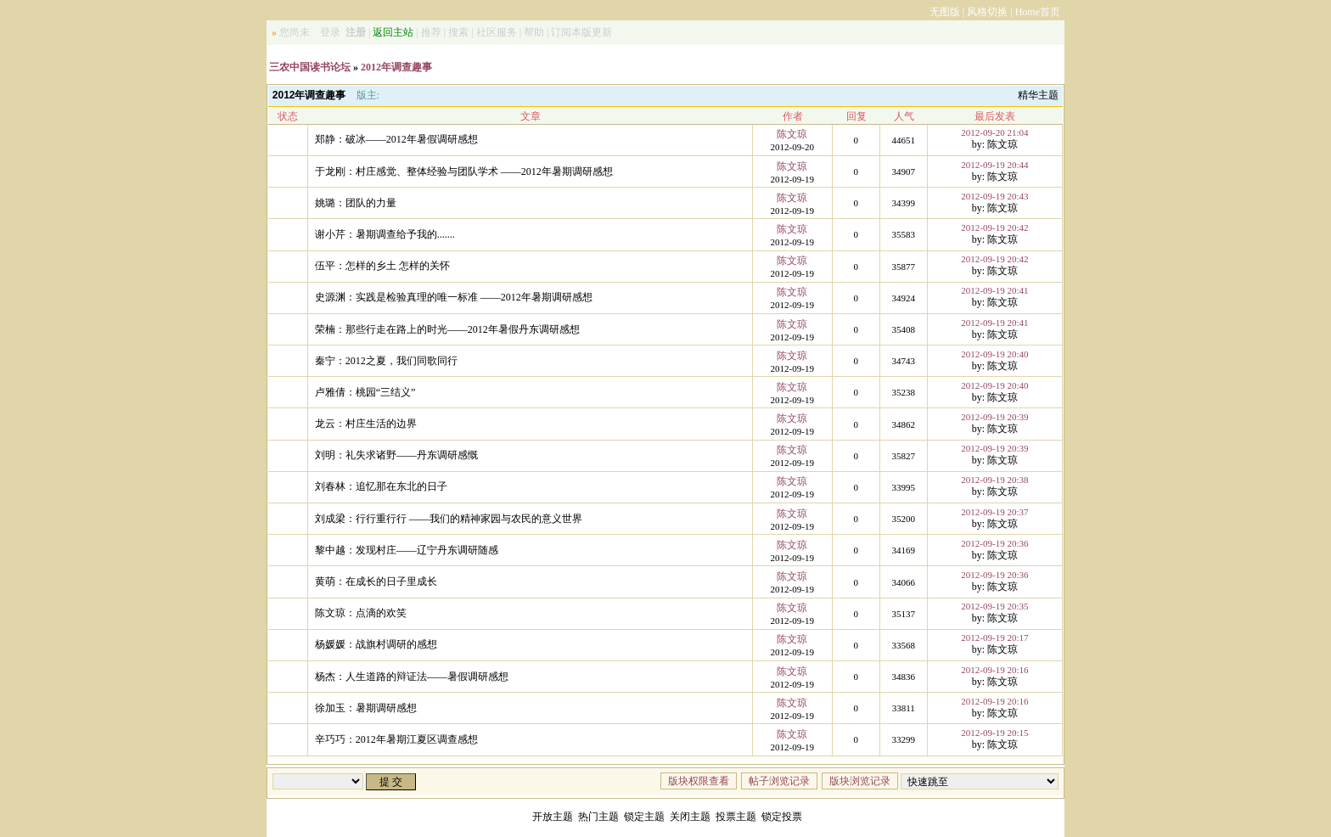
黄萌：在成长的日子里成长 (376, 581)
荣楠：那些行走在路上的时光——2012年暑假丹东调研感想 (447, 329)
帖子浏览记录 (779, 781)
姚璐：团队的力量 (355, 203)
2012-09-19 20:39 (994, 417)
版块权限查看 (698, 781)
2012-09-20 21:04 (994, 132)
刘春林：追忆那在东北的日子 (381, 486)
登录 (330, 32)
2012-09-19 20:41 (994, 290)
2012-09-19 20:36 (994, 543)
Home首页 (1037, 12)
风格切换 (987, 12)
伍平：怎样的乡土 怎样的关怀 (382, 266)
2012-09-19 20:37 (994, 512)
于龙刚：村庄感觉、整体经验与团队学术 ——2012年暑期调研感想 (464, 171)
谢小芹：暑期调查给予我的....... (385, 234)
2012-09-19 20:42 (994, 227)
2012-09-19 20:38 (994, 480)
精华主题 (1038, 95)
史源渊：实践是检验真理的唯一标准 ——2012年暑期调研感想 (453, 297)
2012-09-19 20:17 (994, 637)
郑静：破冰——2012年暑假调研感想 (396, 139)
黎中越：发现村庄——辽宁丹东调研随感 (406, 550)
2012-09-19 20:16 (994, 670)
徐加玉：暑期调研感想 (366, 708)
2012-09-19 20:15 (994, 732)
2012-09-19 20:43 (994, 196)
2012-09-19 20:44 (994, 165)
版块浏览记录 (859, 781)
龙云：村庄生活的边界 (366, 424)
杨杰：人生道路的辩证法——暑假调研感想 (411, 677)
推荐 (431, 32)
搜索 (458, 32)
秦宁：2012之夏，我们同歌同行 (386, 361)
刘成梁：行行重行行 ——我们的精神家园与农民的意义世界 (448, 519)
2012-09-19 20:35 (994, 606)
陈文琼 (792, 134)
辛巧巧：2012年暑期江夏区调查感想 (396, 739)
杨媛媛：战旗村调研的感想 (376, 644)
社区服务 (496, 32)
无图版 (944, 12)
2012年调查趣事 (396, 67)
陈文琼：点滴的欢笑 (361, 613)
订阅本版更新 (581, 32)
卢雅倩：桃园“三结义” (365, 392)
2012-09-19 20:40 (994, 354)
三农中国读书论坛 (310, 67)
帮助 (534, 32)
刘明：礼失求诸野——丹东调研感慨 (396, 455)
